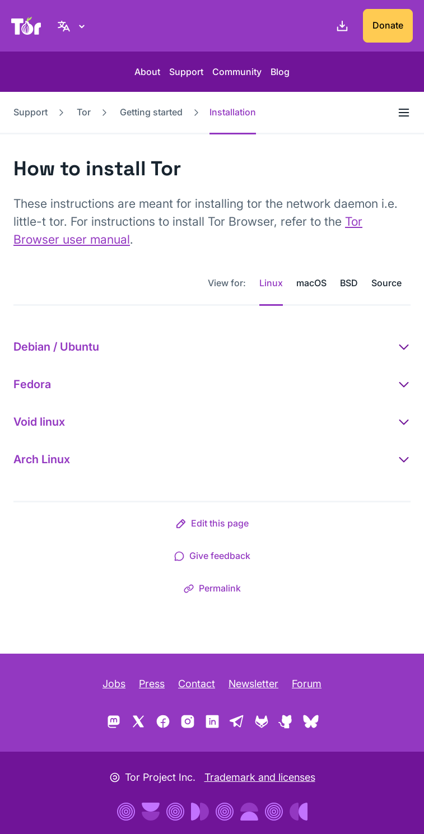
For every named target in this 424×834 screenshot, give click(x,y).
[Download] (340, 26)
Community (237, 71)
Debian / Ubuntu (56, 346)
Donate (387, 25)
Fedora (32, 384)
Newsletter (253, 683)
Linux (271, 282)
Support (186, 71)
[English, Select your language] (73, 26)
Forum (307, 683)
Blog (280, 71)
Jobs (113, 683)
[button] (212, 525)
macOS (311, 282)
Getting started (151, 112)
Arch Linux (41, 459)
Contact (196, 683)
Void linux (39, 421)
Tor (84, 112)
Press (152, 683)
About (147, 71)
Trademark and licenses (259, 777)
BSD (349, 282)
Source (386, 282)
